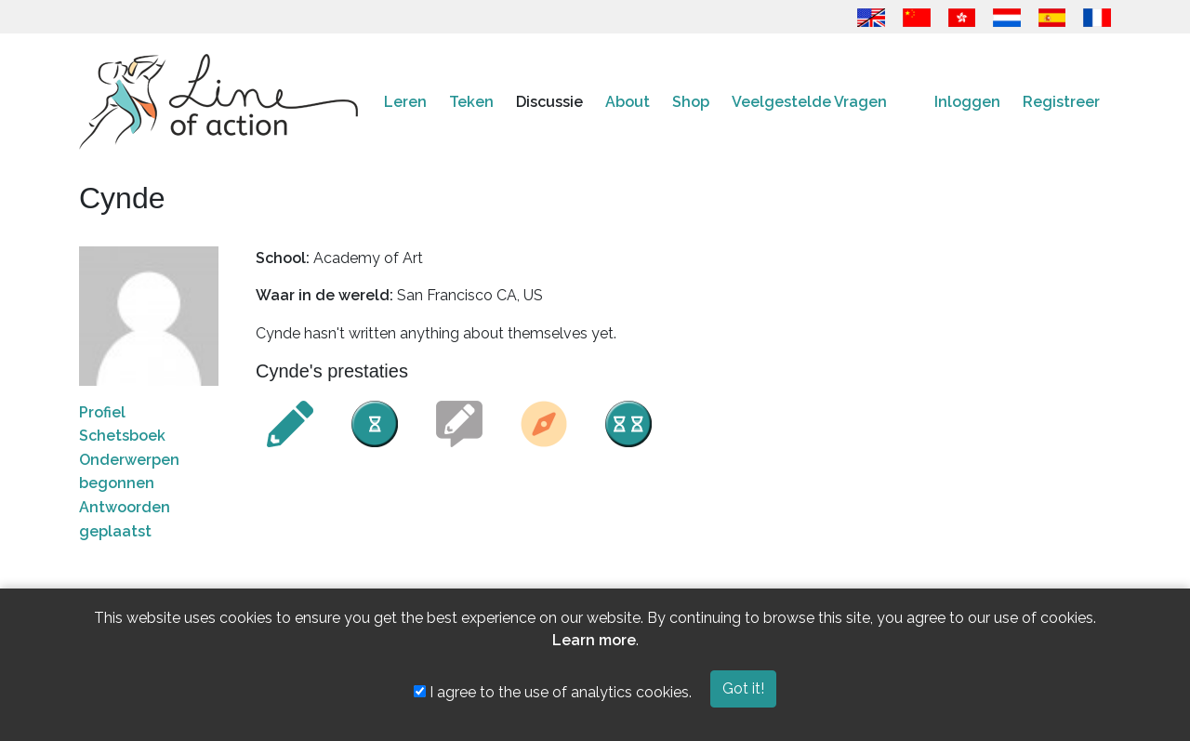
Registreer (1061, 102)
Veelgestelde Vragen (809, 102)
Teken (471, 102)
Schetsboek (122, 435)
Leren (405, 102)
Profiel (102, 412)
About (627, 102)
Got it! (743, 688)
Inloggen (967, 102)
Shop (690, 102)
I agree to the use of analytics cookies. (553, 692)
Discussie (549, 102)
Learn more (594, 640)
